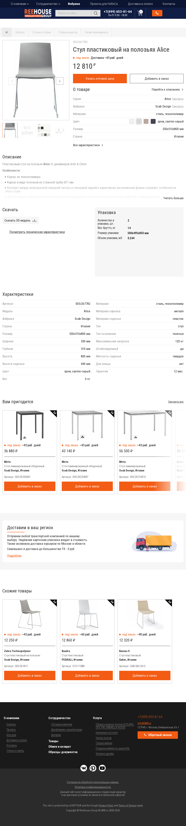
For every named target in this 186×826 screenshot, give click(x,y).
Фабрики (74, 4)
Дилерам (56, 734)
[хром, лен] (132, 121)
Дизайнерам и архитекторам (66, 729)
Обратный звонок (157, 13)
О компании (18, 4)
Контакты (169, 4)
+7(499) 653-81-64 (118, 13)
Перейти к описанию (166, 89)
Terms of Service (128, 805)
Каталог (20, 32)
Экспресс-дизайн (105, 753)
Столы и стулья (42, 32)
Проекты (11, 729)
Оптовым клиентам (61, 724)
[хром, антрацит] (153, 121)
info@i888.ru (144, 723)
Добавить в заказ (157, 78)
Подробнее (14, 555)
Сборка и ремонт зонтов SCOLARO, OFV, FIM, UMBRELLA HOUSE (115, 726)
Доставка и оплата (140, 4)
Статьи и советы (15, 750)
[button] (59, 81)
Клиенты (11, 724)
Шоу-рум (11, 734)
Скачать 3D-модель (17, 220)
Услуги (97, 718)
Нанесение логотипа (107, 732)
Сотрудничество (47, 4)
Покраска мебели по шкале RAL (113, 748)
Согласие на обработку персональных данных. (93, 782)
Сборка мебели (104, 743)
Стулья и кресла (67, 32)
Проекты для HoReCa (104, 4)
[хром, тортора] (146, 121)
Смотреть (178, 99)
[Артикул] (35, 477)
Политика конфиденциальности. (93, 787)
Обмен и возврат (59, 746)
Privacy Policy (106, 805)
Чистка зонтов (103, 737)
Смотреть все (176, 401)
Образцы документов (63, 752)
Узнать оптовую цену (100, 78)
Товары (53, 741)
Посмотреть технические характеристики (37, 232)
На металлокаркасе (96, 32)
